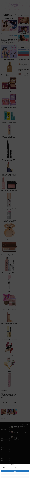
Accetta (15, 471)
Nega (15, 474)
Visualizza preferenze (15, 477)
